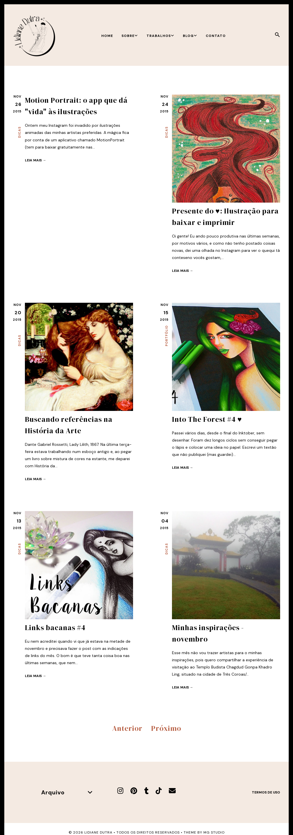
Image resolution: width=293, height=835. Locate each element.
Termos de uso (266, 792)
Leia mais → (35, 160)
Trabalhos (160, 35)
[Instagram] (120, 791)
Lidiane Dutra (98, 832)
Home (107, 35)
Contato (216, 35)
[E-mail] (172, 791)
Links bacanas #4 (55, 627)
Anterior (127, 728)
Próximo (166, 728)
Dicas (19, 132)
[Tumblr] (146, 791)
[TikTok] (159, 791)
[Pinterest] (133, 791)
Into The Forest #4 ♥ (207, 419)
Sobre (130, 35)
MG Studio (214, 832)
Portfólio (167, 335)
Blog (190, 35)
